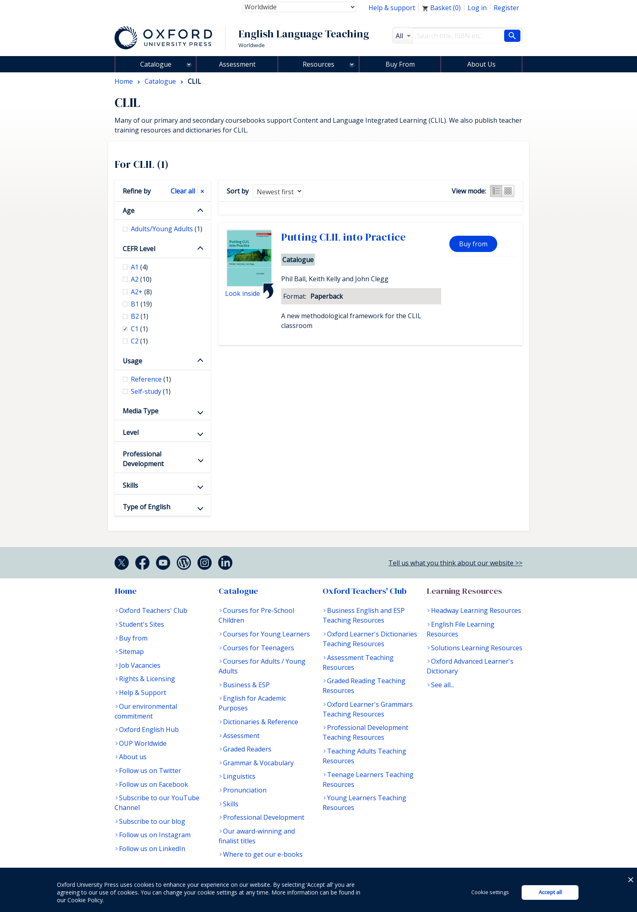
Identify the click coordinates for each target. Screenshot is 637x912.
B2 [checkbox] (139, 316)
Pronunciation (244, 790)
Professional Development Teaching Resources (365, 732)
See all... (442, 684)
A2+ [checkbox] (141, 291)
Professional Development (143, 458)
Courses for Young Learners (266, 634)
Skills (130, 485)
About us (133, 756)
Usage (132, 360)
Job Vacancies (139, 665)
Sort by (238, 191)
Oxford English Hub (149, 729)
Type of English (146, 506)
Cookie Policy (85, 900)
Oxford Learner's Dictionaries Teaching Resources (370, 639)
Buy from (473, 243)
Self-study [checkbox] (151, 391)
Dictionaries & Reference (260, 721)
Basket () (441, 7)
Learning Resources (464, 591)
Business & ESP (246, 684)
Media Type (140, 410)
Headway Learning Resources (476, 610)
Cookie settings (490, 892)
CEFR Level (139, 248)
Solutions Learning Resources (476, 647)
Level (131, 432)
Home (125, 591)
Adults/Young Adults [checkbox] (166, 228)
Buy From (400, 64)
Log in (477, 7)
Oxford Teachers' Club (153, 610)
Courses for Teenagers (258, 647)
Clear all (183, 191)
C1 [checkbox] (139, 328)
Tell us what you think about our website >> (455, 562)
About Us (481, 64)
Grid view (508, 191)
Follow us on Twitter (150, 770)
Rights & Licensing (147, 678)
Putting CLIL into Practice (343, 237)
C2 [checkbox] (139, 341)
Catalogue (155, 64)
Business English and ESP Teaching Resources (364, 615)
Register (506, 7)
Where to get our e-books (263, 854)
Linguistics (239, 776)
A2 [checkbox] (141, 279)
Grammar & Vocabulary (258, 762)
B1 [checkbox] (141, 304)
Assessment (237, 64)
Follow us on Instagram (155, 834)
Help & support (391, 7)
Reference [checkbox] (151, 379)
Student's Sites (141, 624)
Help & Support (142, 692)
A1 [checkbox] (139, 267)
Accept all (550, 892)
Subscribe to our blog (152, 821)
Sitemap (131, 651)
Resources (318, 64)
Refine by (137, 191)
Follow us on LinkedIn (152, 848)
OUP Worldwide (143, 743)
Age (128, 210)
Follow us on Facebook (153, 784)
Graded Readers (247, 749)
